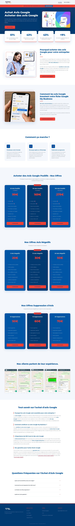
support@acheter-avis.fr (62, 510)
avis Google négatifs (18, 457)
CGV (43, 513)
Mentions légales (45, 510)
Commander (15, 225)
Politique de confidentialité (47, 515)
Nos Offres (67, 2)
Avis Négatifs (29, 515)
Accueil (60, 2)
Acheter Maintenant (47, 76)
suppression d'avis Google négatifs (46, 455)
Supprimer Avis (29, 517)
